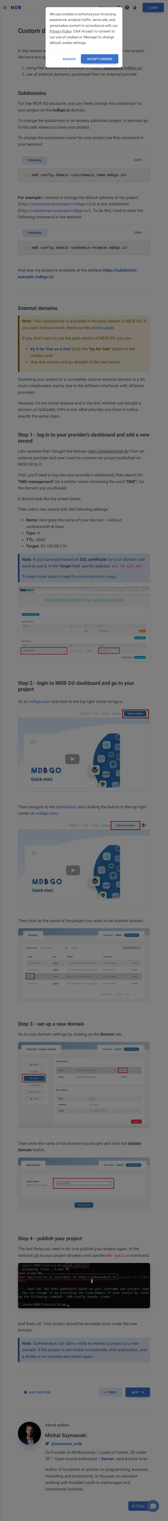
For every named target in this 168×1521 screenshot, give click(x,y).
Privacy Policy (60, 31)
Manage (69, 59)
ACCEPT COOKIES (99, 59)
